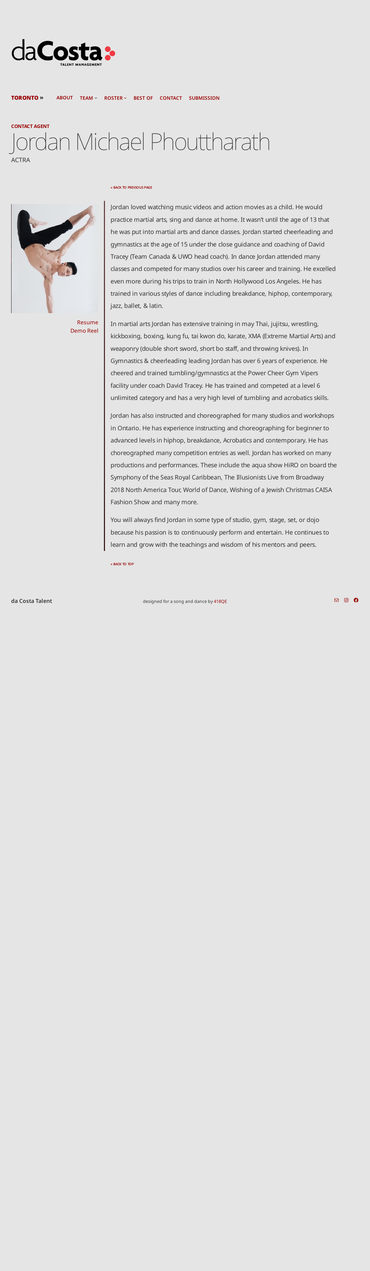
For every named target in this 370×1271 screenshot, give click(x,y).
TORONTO (24, 97)
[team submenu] (96, 97)
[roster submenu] (125, 97)
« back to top (122, 564)
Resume (87, 322)
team (86, 98)
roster (113, 98)
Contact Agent (30, 126)
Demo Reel (84, 330)
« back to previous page (131, 187)
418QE (220, 601)
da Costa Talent (31, 601)
